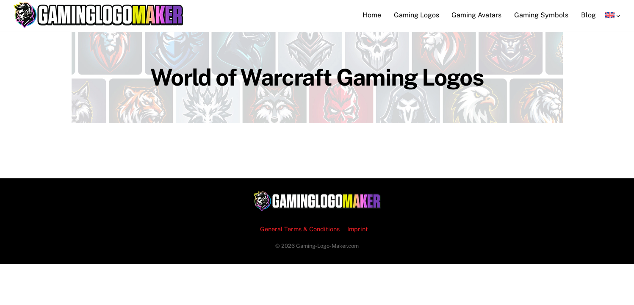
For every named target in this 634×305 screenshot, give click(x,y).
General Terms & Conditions (300, 229)
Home (372, 15)
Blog (588, 15)
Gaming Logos (416, 15)
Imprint (357, 229)
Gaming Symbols (541, 15)
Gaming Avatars (476, 15)
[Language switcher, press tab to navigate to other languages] (612, 15)
